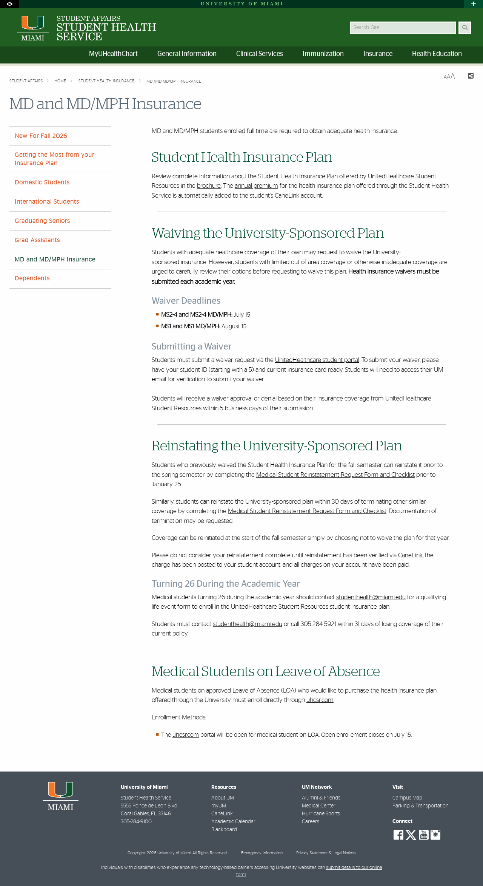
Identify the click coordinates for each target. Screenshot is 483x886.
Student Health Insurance (106, 81)
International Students (47, 202)
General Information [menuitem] (187, 54)
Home (60, 81)
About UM (222, 798)
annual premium (256, 185)
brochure (209, 185)
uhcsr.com (320, 700)
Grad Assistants (37, 240)
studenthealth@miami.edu (371, 597)
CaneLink (410, 555)
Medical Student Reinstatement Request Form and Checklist (335, 475)
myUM (218, 806)
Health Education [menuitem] (437, 54)
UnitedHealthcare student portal (317, 360)
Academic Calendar (233, 821)
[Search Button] (464, 28)
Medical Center (318, 806)
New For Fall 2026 (41, 136)
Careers (310, 821)
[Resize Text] (449, 76)
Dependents (32, 278)
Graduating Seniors (42, 221)
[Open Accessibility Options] (9, 4)
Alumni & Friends (321, 798)
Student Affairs (26, 81)
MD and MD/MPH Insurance (173, 81)
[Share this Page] (467, 77)
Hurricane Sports (321, 813)
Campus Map (407, 798)
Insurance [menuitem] (377, 54)
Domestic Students (42, 182)
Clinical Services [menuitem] (259, 54)
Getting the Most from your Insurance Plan (54, 159)
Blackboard (224, 829)
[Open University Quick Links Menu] (473, 4)
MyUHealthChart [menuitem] (113, 54)
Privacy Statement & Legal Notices (326, 853)
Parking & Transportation (420, 806)
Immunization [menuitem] (323, 54)
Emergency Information (262, 853)
